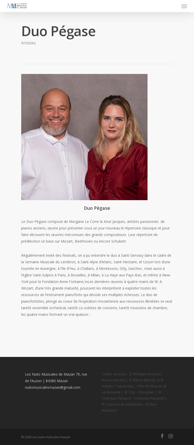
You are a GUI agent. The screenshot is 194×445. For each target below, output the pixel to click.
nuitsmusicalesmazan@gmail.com (52, 387)
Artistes (28, 43)
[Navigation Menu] (184, 6)
